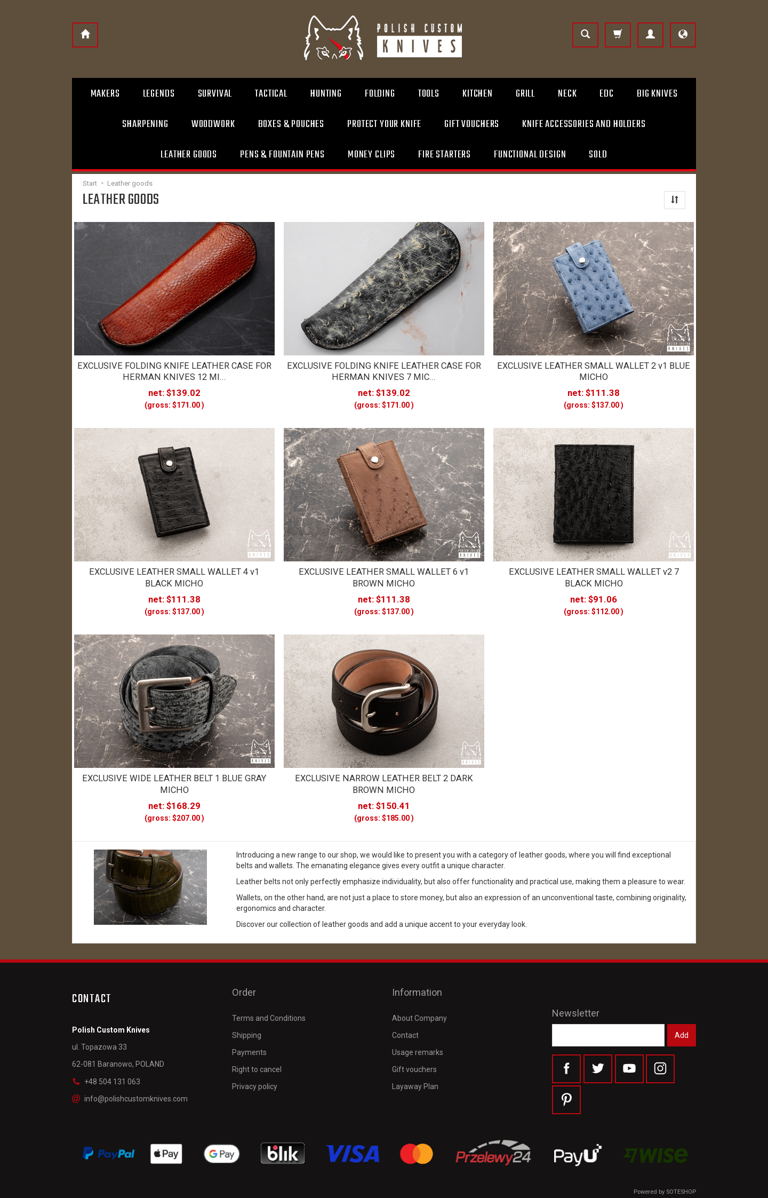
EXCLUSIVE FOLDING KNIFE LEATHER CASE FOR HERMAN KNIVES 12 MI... (174, 369)
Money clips (371, 155)
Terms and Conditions (269, 992)
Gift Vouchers (471, 124)
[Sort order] (674, 200)
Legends (159, 94)
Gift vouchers (414, 1044)
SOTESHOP (681, 1187)
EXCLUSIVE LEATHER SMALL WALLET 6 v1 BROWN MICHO (383, 572)
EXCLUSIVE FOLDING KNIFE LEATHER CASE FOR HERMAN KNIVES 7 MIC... (384, 369)
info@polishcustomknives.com (130, 1088)
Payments (249, 1026)
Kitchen (477, 94)
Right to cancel (257, 1044)
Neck (567, 94)
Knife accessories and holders (583, 124)
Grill (525, 94)
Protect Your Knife (384, 124)
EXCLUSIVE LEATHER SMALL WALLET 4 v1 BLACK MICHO (174, 572)
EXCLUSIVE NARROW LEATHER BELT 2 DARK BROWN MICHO (384, 774)
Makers (105, 94)
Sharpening (145, 124)
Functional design (530, 155)
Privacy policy (254, 1061)
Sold (598, 155)
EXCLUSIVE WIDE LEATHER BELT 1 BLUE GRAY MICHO (174, 774)
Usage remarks (417, 1026)
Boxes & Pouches (291, 124)
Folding (380, 94)
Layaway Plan (415, 1061)
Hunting (326, 94)
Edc (606, 94)
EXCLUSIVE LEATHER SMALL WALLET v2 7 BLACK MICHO (594, 572)
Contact (405, 1009)
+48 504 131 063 (106, 1070)
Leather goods (189, 155)
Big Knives (657, 94)
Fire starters (444, 155)
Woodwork (213, 124)
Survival (215, 94)
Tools (428, 94)
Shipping (246, 1009)
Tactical (271, 94)
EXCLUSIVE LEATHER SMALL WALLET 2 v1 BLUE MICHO (593, 369)
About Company (419, 992)
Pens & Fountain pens (282, 155)
